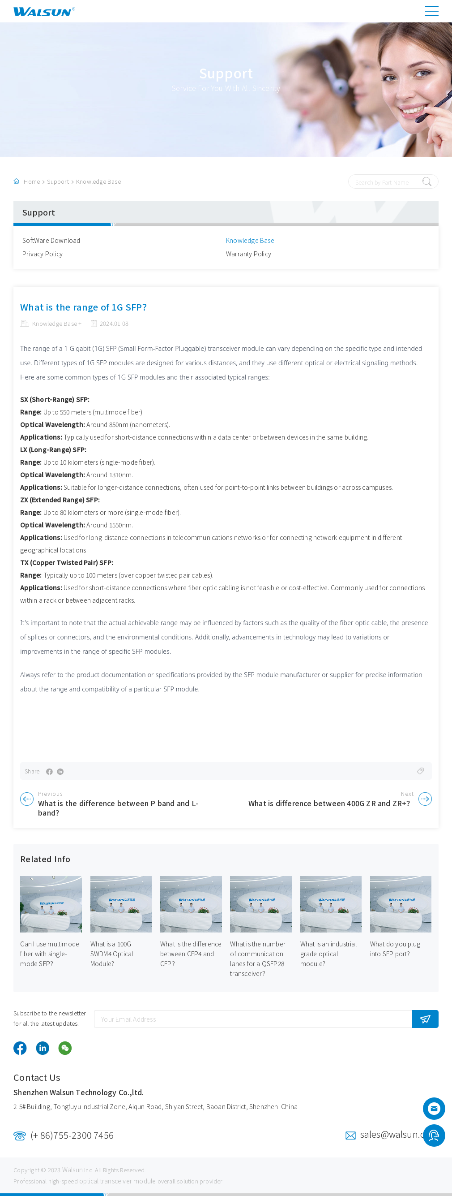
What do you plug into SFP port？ (395, 949)
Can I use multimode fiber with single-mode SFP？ (49, 954)
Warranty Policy (248, 253)
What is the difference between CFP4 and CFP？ (191, 954)
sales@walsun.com (399, 1133)
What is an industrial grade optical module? (328, 954)
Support (57, 181)
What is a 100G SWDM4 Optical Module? (111, 954)
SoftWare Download (51, 240)
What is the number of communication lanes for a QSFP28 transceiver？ (258, 959)
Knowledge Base (98, 181)
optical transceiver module (117, 1180)
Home (32, 181)
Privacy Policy (42, 253)
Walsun (72, 1169)
